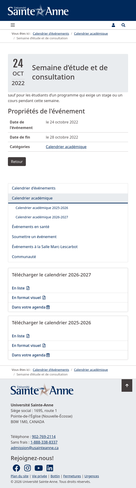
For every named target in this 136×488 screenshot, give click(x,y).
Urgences (92, 476)
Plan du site (19, 476)
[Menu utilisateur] (113, 25)
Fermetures (72, 476)
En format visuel (43, 297)
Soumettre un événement (34, 236)
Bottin (55, 476)
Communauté (24, 256)
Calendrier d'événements (33, 188)
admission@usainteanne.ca (34, 447)
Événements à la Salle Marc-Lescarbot (45, 246)
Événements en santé (30, 226)
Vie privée (39, 476)
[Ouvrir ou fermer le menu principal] (14, 25)
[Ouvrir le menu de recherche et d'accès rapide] (123, 25)
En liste (43, 288)
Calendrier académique (66, 146)
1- (44, 442)
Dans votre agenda (38, 307)
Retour (17, 161)
